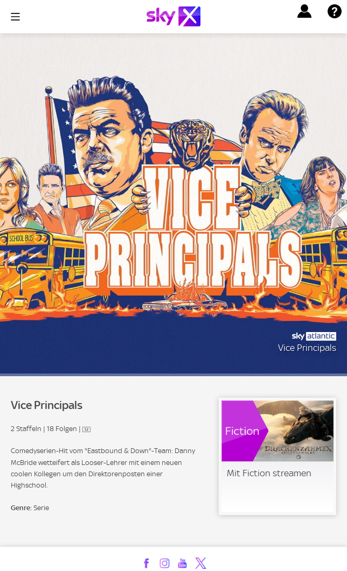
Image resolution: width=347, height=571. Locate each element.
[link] (277, 456)
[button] (304, 11)
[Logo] (173, 16)
